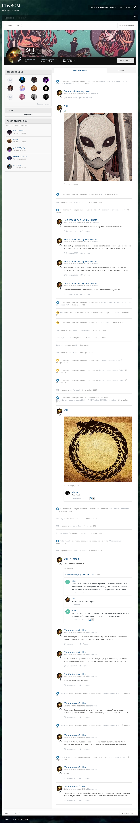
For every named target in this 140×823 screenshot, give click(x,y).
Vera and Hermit (80, 551)
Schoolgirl (60, 518)
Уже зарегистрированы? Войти (103, 7)
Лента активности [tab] (80, 71)
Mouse (16, 139)
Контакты (15, 819)
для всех (115, 312)
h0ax (75, 558)
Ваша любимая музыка (77, 91)
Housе (62, 312)
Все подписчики (43, 104)
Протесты (92, 632)
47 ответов (85, 644)
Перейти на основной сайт (15, 18)
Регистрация (125, 7)
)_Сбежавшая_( (63, 533)
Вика (58, 345)
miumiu (75, 492)
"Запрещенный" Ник (117, 541)
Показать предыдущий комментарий (83, 575)
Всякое (94, 93)
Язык (6, 819)
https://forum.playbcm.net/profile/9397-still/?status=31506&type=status (86, 400)
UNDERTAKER (18, 131)
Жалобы (95, 222)
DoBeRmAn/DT (66, 541)
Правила (24, 819)
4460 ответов (85, 98)
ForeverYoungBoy (20, 156)
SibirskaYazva (65, 757)
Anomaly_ (17, 165)
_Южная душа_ (19, 148)
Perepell (76, 390)
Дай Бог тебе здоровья (119, 509)
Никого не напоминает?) (111, 360)
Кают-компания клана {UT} (111, 370)
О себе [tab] (121, 71)
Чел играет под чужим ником (112, 210)
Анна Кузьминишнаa (81, 330)
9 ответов (85, 231)
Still (61, 81)
